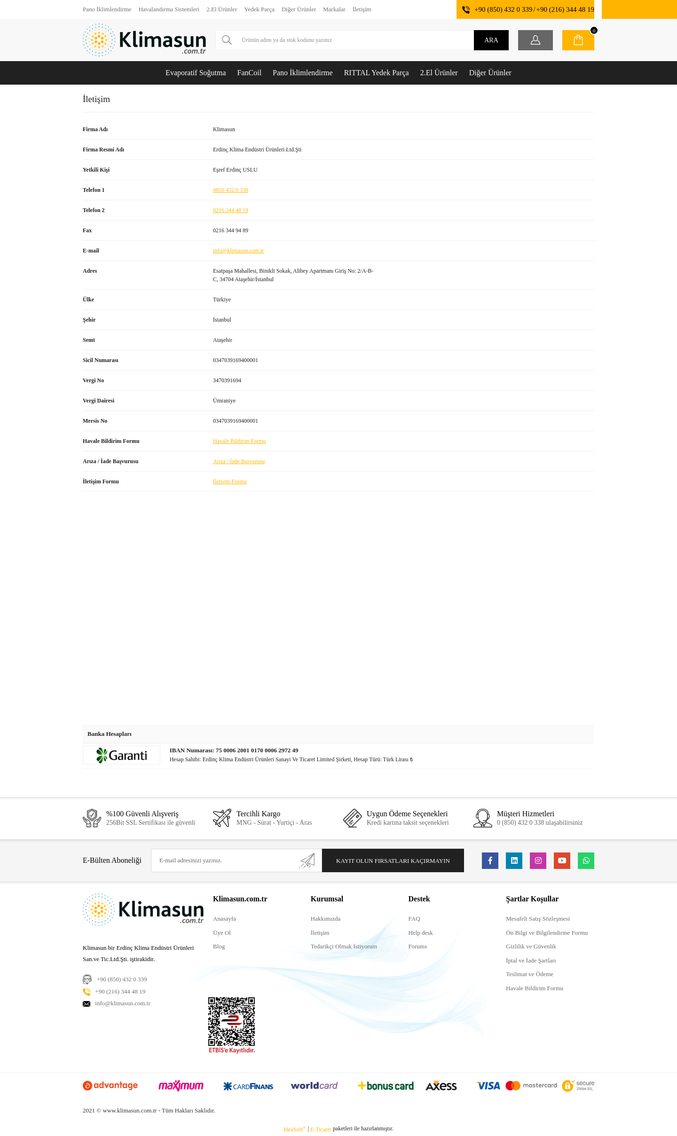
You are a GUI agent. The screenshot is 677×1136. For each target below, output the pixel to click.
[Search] (362, 40)
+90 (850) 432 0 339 (503, 9)
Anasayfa (224, 918)
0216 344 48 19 (230, 210)
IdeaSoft (294, 1129)
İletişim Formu (230, 481)
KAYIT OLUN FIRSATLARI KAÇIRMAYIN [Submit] (393, 860)
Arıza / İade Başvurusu (239, 461)
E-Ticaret (320, 1129)
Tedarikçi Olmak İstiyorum (344, 946)
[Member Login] (535, 40)
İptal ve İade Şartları (531, 960)
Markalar (334, 9)
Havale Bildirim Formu (239, 441)
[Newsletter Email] (236, 860)
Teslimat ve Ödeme (529, 974)
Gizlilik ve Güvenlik (531, 946)
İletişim (362, 9)
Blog (219, 946)
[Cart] (578, 40)
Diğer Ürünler (299, 9)
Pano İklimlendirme (107, 9)
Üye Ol (222, 932)
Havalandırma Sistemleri (169, 9)
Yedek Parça (259, 9)
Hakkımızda (326, 918)
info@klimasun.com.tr (238, 250)
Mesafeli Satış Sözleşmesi (538, 918)
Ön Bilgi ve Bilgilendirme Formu (547, 932)
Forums (418, 946)
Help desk (421, 932)
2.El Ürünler (221, 9)
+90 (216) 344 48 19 (565, 9)
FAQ (414, 918)
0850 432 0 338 (230, 190)
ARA (491, 40)
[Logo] (144, 40)
